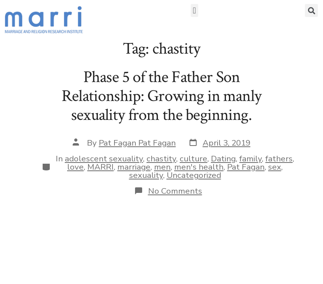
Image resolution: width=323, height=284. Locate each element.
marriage (133, 166)
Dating (223, 158)
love (75, 166)
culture (193, 158)
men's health (198, 166)
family (250, 158)
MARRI (100, 166)
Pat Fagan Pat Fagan (137, 142)
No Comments (175, 190)
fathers (279, 158)
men (162, 166)
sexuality (146, 175)
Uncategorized (194, 175)
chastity (161, 158)
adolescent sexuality (104, 158)
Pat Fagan (246, 166)
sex (274, 166)
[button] (194, 10)
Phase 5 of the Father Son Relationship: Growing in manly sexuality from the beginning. (161, 96)
